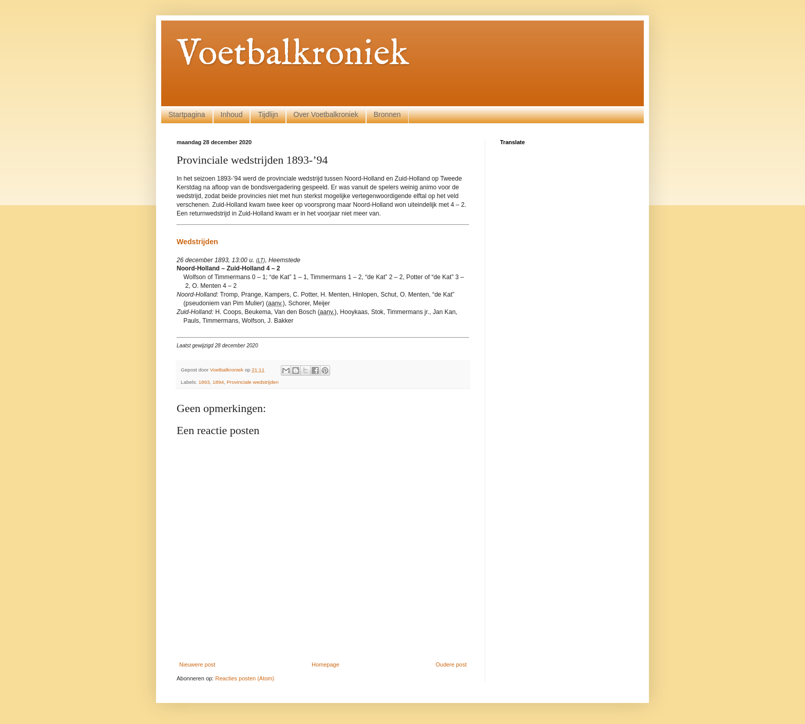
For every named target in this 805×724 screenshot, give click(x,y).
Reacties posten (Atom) (244, 678)
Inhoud (232, 114)
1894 (218, 382)
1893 (204, 382)
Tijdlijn (268, 114)
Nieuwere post (197, 664)
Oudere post (451, 664)
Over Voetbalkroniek (326, 114)
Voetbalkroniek (293, 54)
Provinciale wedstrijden (253, 382)
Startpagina (186, 114)
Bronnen (387, 114)
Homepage (325, 664)
